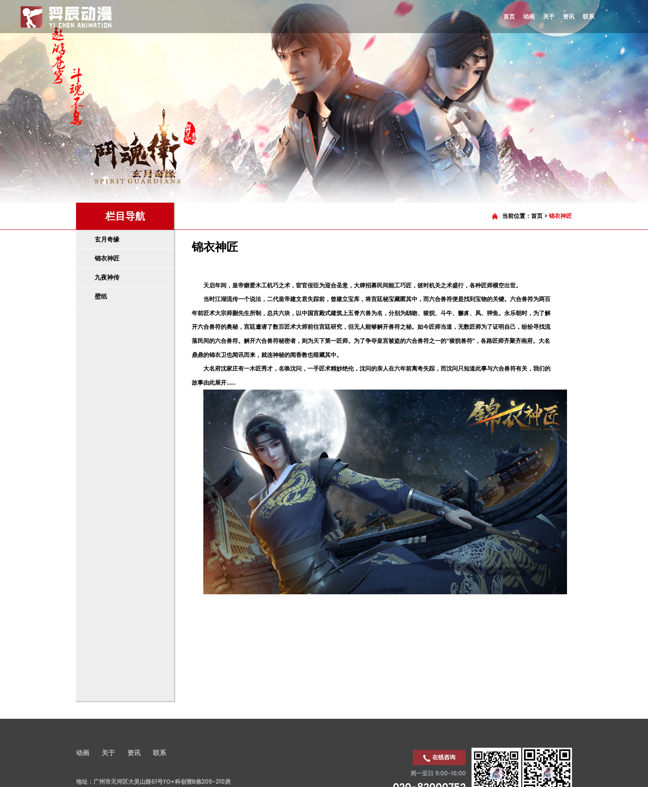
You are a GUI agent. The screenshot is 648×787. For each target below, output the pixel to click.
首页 (537, 216)
